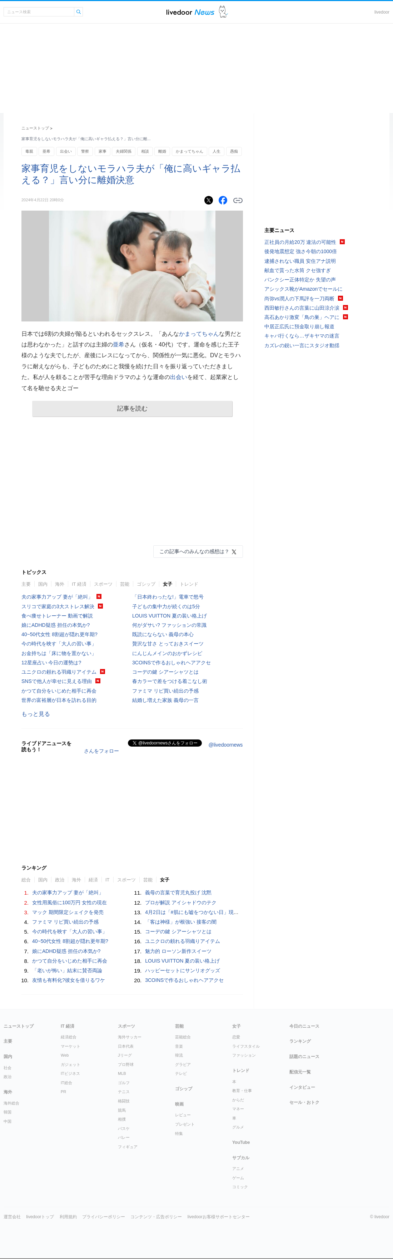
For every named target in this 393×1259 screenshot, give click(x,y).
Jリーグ (125, 1055)
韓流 (179, 1055)
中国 (7, 1121)
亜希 (46, 151)
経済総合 (68, 1037)
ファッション (244, 1055)
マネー (238, 1109)
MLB (122, 1073)
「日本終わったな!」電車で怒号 (168, 597)
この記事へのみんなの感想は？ (194, 551)
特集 (179, 1133)
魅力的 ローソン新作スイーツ (178, 951)
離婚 (162, 151)
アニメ (238, 1168)
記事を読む (132, 408)
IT (107, 879)
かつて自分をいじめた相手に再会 (58, 691)
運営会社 (12, 1216)
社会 (7, 1068)
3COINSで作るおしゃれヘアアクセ (171, 662)
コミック (240, 1187)
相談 (145, 151)
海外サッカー (129, 1037)
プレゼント (185, 1124)
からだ (238, 1100)
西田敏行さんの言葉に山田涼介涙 (301, 308)
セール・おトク (304, 1102)
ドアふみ (223, 12)
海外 (59, 584)
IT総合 (66, 1083)
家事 (102, 151)
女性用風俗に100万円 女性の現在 (69, 902)
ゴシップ (146, 584)
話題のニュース (304, 1056)
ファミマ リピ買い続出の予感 (165, 691)
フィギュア (128, 1147)
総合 (26, 879)
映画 (179, 1104)
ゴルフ (124, 1083)
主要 (26, 584)
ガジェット (70, 1064)
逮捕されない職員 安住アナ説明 (300, 261)
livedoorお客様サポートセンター (219, 1216)
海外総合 (11, 1103)
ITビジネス (70, 1073)
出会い (66, 151)
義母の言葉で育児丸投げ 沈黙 (178, 892)
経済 (93, 879)
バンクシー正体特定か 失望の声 (300, 279)
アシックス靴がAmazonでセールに (303, 289)
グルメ (238, 1127)
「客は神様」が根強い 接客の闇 (181, 922)
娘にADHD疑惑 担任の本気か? (55, 625)
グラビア (183, 1064)
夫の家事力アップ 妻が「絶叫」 (57, 597)
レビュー (183, 1115)
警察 (85, 151)
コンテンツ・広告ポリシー (156, 1216)
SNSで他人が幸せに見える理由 (56, 681)
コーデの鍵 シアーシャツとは (165, 672)
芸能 (124, 584)
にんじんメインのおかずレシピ (167, 653)
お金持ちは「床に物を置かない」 (58, 653)
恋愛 (236, 1037)
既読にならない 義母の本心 (163, 634)
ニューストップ (35, 128)
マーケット (70, 1046)
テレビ (181, 1073)
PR (63, 1092)
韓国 (7, 1112)
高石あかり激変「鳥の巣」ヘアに (301, 317)
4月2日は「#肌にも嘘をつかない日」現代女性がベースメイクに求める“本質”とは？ (238, 912)
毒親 (29, 151)
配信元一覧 (300, 1071)
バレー (124, 1137)
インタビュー (302, 1087)
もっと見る (35, 714)
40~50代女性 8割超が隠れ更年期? (59, 634)
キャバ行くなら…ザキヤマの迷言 (301, 336)
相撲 (122, 1119)
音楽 (179, 1046)
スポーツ (103, 584)
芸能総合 (183, 1037)
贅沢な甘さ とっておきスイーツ (168, 643)
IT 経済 (79, 584)
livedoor (381, 12)
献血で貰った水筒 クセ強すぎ (297, 270)
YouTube (241, 1142)
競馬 (122, 1110)
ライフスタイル (246, 1046)
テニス (124, 1092)
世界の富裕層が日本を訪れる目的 (58, 700)
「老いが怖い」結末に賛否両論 (67, 970)
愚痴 (234, 151)
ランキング (300, 1041)
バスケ (124, 1128)
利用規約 (68, 1216)
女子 (167, 584)
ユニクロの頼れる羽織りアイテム (58, 672)
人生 (216, 151)
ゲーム (238, 1178)
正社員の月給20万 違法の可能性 (300, 242)
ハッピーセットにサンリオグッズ (182, 970)
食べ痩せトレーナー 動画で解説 (57, 616)
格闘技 (124, 1101)
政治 (59, 879)
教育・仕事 (242, 1090)
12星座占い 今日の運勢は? (51, 662)
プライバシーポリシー (103, 1216)
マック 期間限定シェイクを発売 (68, 912)
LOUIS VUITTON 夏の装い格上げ (169, 616)
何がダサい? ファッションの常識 (169, 625)
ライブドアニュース (190, 12)
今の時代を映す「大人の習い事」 (58, 643)
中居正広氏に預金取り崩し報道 (299, 326)
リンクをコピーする (238, 201)
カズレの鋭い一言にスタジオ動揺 (301, 345)
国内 (43, 584)
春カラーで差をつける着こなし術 (169, 681)
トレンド (189, 584)
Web (65, 1055)
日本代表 (126, 1046)
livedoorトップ (40, 1216)
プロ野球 (126, 1064)
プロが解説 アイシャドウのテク (181, 902)
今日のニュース (304, 1026)
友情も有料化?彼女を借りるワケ (68, 980)
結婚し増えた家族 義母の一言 (165, 700)
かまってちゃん (189, 151)
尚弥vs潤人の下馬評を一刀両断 (299, 298)
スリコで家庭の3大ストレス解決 (57, 606)
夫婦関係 (123, 151)
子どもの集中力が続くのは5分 (166, 606)
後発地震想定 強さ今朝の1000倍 (300, 251)
